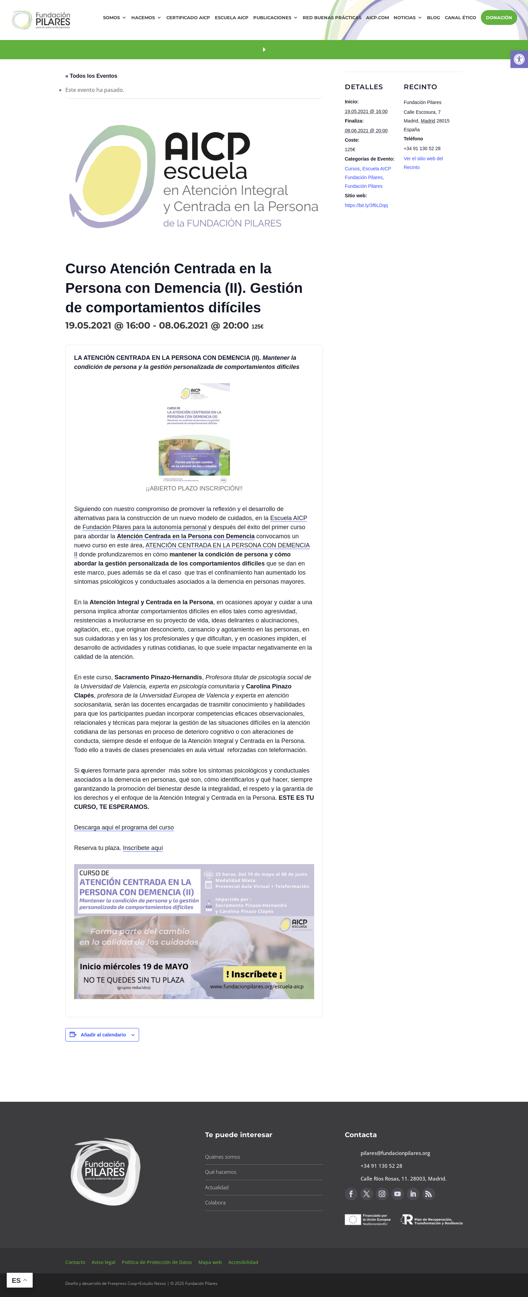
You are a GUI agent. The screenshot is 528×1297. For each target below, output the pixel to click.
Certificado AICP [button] (188, 17)
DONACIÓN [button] (499, 17)
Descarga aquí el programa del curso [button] (124, 827)
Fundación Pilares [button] (364, 186)
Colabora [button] (215, 1202)
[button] (519, 59)
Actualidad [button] (217, 1187)
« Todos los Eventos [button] (91, 76)
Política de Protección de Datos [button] (157, 1262)
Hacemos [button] (143, 17)
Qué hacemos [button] (220, 1171)
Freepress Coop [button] (122, 1283)
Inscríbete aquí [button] (143, 848)
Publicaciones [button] (272, 17)
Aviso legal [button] (104, 1262)
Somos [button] (111, 17)
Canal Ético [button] (460, 17)
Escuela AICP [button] (232, 17)
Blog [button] (433, 17)
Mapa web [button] (210, 1262)
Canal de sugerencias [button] (377, 1242)
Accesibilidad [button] (243, 1262)
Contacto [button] (76, 1262)
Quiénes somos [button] (222, 1156)
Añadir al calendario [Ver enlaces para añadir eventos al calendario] (103, 1034)
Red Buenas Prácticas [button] (332, 17)
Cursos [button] (352, 168)
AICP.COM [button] (377, 17)
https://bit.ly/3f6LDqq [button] (366, 205)
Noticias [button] (405, 17)
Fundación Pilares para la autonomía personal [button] (144, 527)
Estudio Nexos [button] (152, 1283)
